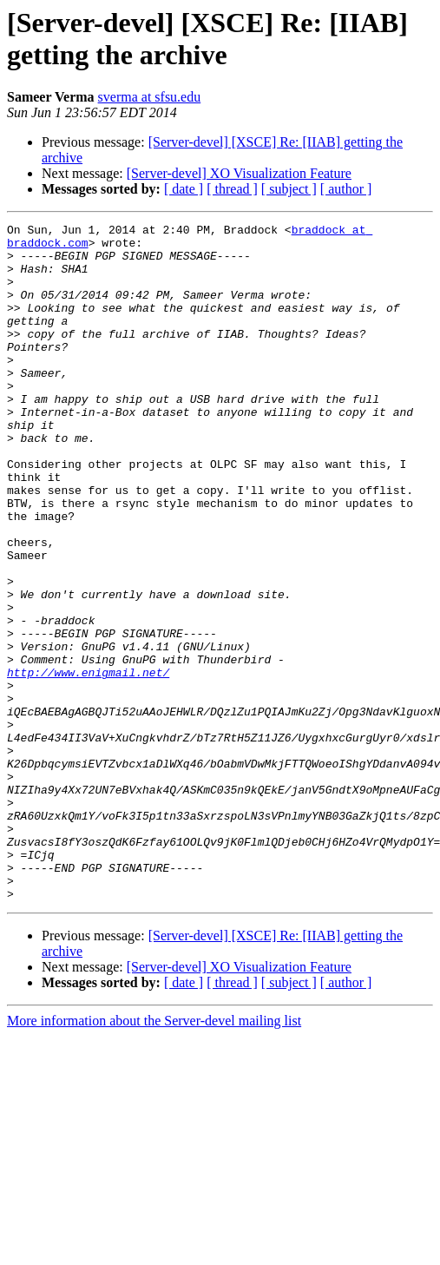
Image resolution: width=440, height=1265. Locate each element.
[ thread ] (232, 188)
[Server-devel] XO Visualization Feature (239, 173)
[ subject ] (289, 188)
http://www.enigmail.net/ (88, 763)
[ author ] (346, 188)
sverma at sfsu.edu (149, 96)
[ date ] (183, 188)
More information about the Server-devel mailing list (154, 1156)
